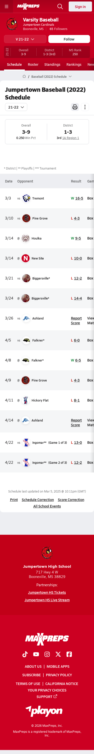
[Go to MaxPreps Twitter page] (58, 654)
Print (14, 499)
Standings (52, 64)
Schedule (14, 64)
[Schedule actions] (85, 107)
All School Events (47, 506)
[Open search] (60, 6)
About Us (33, 666)
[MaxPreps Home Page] (24, 76)
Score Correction (71, 499)
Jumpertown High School (47, 557)
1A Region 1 (70, 138)
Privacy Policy (59, 674)
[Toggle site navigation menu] (6, 6)
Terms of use (28, 683)
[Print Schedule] (75, 107)
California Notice (61, 683)
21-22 (16, 107)
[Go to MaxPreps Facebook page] (69, 654)
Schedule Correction (38, 499)
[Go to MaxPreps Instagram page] (47, 654)
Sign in (80, 6)
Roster (33, 64)
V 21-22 (25, 39)
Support (47, 696)
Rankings (73, 64)
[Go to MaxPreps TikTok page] (25, 654)
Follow (69, 39)
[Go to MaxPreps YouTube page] (36, 654)
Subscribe (31, 674)
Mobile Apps (58, 666)
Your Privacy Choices (47, 690)
